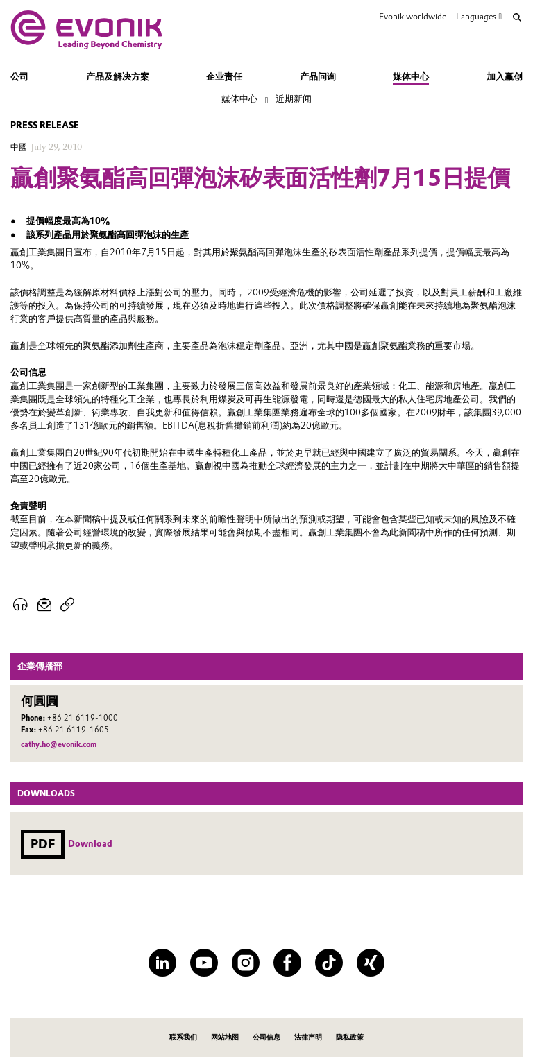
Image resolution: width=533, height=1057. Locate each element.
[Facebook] (287, 963)
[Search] (517, 17)
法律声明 (308, 1037)
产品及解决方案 (117, 76)
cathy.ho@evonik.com (58, 744)
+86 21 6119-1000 (82, 718)
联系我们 (183, 1037)
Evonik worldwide (412, 16)
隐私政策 (350, 1037)
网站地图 (225, 1037)
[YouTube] (204, 963)
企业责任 (224, 76)
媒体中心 (411, 76)
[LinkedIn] (162, 963)
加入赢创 (505, 76)
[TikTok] (329, 963)
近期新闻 (294, 99)
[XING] (370, 963)
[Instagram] (246, 963)
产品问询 (318, 76)
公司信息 (266, 1037)
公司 (19, 76)
